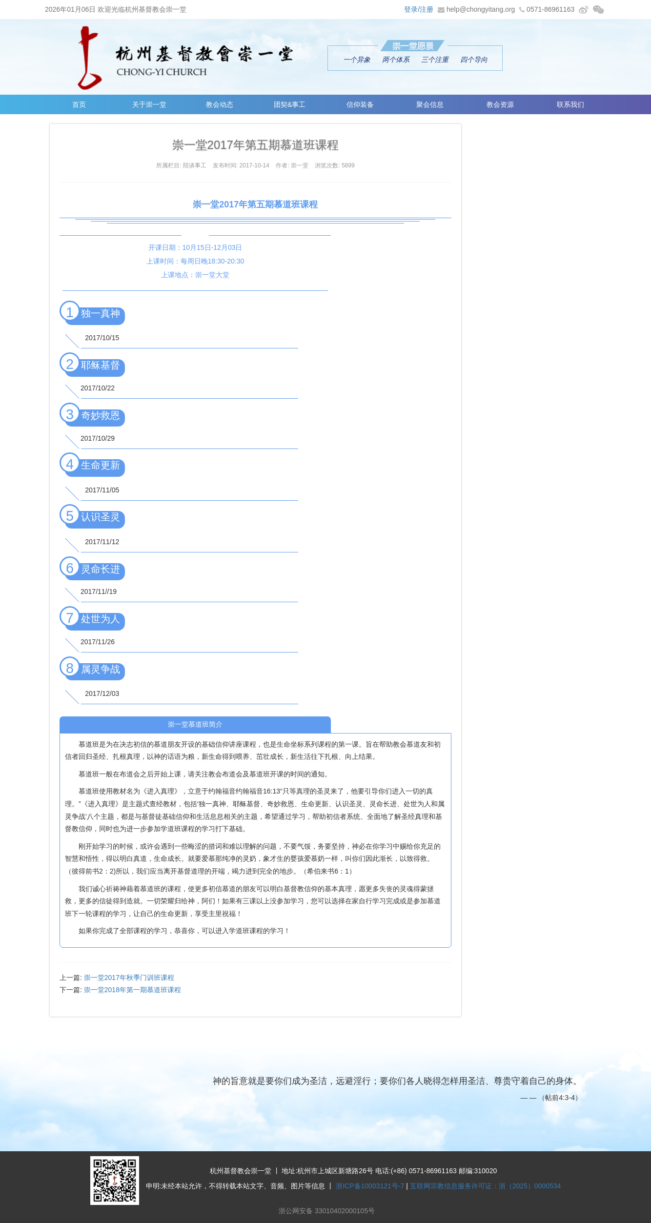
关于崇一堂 (149, 104)
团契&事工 (289, 104)
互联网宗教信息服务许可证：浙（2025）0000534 (485, 1186)
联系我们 (570, 104)
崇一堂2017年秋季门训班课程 (129, 977)
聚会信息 (430, 104)
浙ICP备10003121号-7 (370, 1186)
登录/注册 (418, 9)
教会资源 (500, 104)
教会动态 (219, 104)
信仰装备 (360, 104)
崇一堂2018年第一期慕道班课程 (132, 990)
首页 (79, 104)
